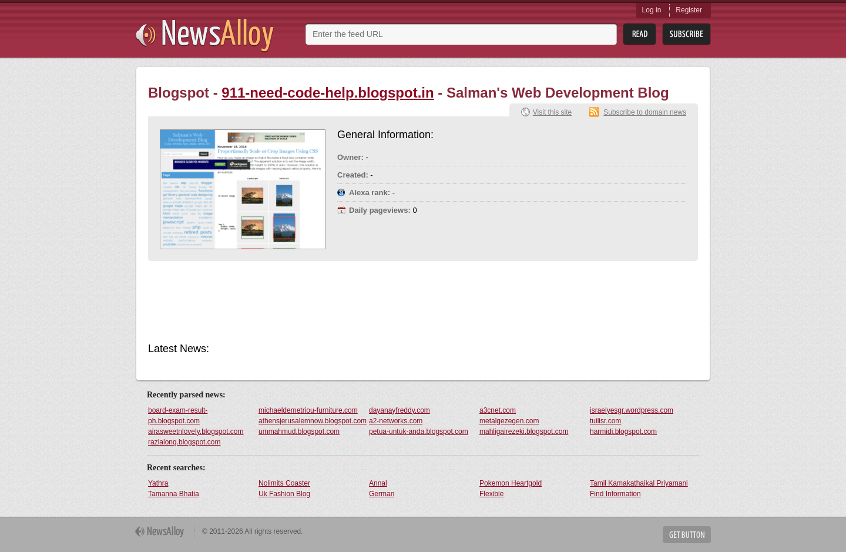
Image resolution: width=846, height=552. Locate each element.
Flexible (491, 494)
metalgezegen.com (509, 421)
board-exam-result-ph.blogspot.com (177, 415)
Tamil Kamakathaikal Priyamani (639, 483)
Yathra (158, 483)
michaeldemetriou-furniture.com (308, 410)
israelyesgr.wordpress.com (631, 410)
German (381, 494)
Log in (652, 10)
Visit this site (552, 112)
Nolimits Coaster (284, 483)
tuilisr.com (605, 421)
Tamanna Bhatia (173, 494)
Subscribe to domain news (644, 112)
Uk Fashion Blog (284, 494)
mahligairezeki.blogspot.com (523, 431)
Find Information (615, 494)
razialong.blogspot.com (184, 442)
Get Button (687, 534)
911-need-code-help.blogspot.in (327, 93)
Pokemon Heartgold (510, 483)
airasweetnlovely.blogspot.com (196, 431)
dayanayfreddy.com (399, 410)
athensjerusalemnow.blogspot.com (312, 421)
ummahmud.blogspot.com (299, 431)
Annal (378, 483)
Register (689, 10)
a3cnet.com (497, 410)
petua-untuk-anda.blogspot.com (418, 431)
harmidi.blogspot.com (623, 431)
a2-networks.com (395, 421)
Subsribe (686, 34)
